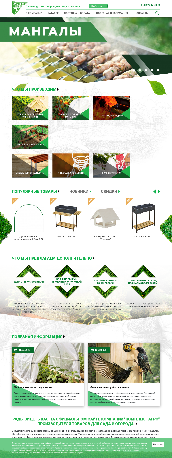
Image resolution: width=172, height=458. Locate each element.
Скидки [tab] (109, 159)
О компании (34, 13)
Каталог (53, 13)
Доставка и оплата (77, 13)
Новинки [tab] (78, 159)
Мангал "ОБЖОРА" (67, 204)
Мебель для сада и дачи (98, 436)
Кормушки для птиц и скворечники (58, 434)
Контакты (141, 13)
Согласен (157, 444)
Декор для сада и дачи (97, 432)
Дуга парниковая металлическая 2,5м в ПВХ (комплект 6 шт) (29, 207)
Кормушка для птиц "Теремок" (105, 205)
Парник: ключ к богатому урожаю (34, 355)
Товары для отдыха (95, 427)
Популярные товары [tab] (34, 159)
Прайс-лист (97, 6)
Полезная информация (112, 13)
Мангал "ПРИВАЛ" (143, 204)
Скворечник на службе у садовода (110, 355)
